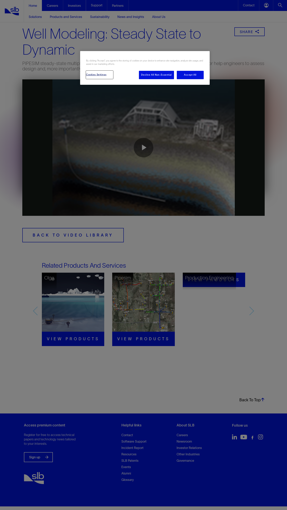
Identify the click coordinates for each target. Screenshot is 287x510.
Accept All (190, 75)
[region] (145, 68)
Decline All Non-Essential (156, 75)
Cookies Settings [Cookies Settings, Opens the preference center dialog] (96, 74)
